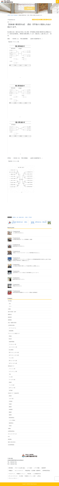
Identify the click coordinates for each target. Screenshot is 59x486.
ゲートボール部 (12, 379)
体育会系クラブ (11, 366)
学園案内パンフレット (21, 473)
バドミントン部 (12, 368)
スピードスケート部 (13, 347)
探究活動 (11, 467)
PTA (9, 436)
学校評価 (29, 473)
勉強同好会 (11, 423)
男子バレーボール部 (13, 360)
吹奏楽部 (10, 409)
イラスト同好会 (12, 420)
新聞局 (10, 414)
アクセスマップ (11, 473)
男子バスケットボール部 (14, 352)
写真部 (10, 404)
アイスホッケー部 (12, 344)
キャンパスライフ (19, 470)
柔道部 (10, 382)
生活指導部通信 (11, 444)
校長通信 (10, 439)
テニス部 (10, 376)
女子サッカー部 (12, 387)
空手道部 (10, 390)
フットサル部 (11, 385)
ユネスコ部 (11, 398)
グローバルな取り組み (20, 467)
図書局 (10, 412)
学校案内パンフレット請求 (30, 476)
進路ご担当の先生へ (12, 442)
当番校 (9, 428)
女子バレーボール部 (13, 363)
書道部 (10, 406)
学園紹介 (11, 470)
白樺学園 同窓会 (11, 431)
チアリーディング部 (13, 371)
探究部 (10, 395)
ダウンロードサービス (12, 433)
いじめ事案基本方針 (37, 473)
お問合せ (39, 476)
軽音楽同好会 (11, 417)
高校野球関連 (11, 341)
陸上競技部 (11, 349)
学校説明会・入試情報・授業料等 (32, 470)
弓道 (10, 374)
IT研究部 (10, 401)
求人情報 (21, 476)
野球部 (10, 336)
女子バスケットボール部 (14, 355)
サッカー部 (11, 357)
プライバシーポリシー (12, 478)
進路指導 (44, 467)
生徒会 (10, 425)
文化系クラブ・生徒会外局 (13, 393)
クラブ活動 (36, 467)
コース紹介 (29, 467)
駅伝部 (10, 338)
